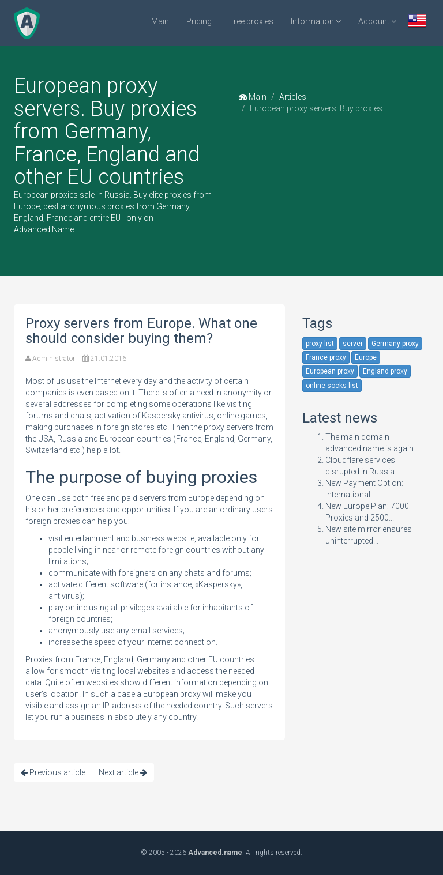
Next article (123, 772)
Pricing (199, 21)
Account (377, 21)
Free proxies (251, 21)
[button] (417, 22)
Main (160, 21)
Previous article (53, 772)
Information (316, 21)
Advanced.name (215, 852)
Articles (292, 96)
